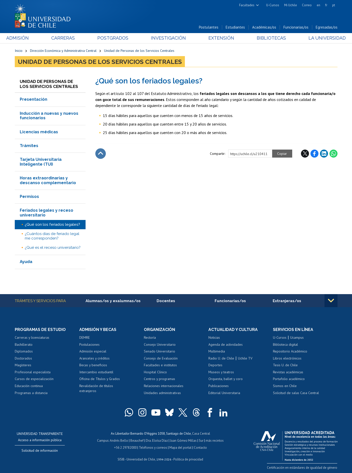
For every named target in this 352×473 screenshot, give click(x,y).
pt (333, 5)
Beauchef (137, 440)
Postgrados (115, 38)
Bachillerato (24, 344)
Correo (307, 5)
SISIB (121, 459)
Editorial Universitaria (224, 393)
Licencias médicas (39, 132)
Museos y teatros (221, 372)
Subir (100, 153)
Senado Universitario (159, 351)
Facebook (314, 153)
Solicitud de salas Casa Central (296, 393)
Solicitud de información (40, 450)
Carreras (68, 38)
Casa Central (201, 433)
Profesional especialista (33, 372)
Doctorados (23, 358)
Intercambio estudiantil (96, 372)
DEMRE (84, 337)
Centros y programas (159, 379)
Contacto (200, 447)
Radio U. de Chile (221, 358)
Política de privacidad (188, 459)
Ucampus (297, 337)
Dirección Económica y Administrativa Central (63, 51)
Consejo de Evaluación (161, 358)
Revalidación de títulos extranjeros (96, 388)
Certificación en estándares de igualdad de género (302, 468)
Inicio (19, 51)
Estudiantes (235, 27)
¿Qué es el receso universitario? (53, 247)
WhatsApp (333, 153)
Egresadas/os (326, 27)
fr (326, 5)
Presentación (33, 99)
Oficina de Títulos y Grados (99, 379)
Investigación (168, 38)
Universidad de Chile (141, 459)
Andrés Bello (119, 440)
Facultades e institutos (160, 365)
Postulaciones (89, 344)
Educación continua (29, 386)
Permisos (29, 196)
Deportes (215, 365)
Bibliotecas (265, 38)
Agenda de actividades (225, 344)
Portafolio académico (289, 379)
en (318, 5)
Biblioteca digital (285, 344)
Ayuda (26, 261)
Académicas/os (264, 27)
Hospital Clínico (155, 372)
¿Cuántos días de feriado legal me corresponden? (52, 235)
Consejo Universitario (160, 344)
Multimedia (216, 351)
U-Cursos (272, 5)
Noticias (214, 337)
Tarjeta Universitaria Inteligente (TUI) (41, 161)
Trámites (29, 145)
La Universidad (318, 38)
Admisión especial (92, 351)
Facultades (246, 5)
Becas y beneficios (93, 365)
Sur (201, 440)
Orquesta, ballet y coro (225, 379)
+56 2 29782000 (125, 447)
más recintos (215, 440)
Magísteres (23, 365)
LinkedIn (324, 153)
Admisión (26, 38)
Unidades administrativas (162, 393)
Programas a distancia (31, 393)
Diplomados (24, 351)
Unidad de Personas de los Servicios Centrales (139, 51)
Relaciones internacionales (163, 386)
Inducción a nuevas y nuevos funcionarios (49, 115)
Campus (103, 440)
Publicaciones (218, 386)
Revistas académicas (288, 372)
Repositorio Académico (290, 351)
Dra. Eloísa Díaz (157, 440)
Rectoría (150, 337)
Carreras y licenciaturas (32, 337)
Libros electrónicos (287, 358)
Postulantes (208, 27)
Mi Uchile (290, 5)
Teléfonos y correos (153, 447)
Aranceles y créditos (94, 358)
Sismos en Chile (285, 386)
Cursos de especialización (34, 379)
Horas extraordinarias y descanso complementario (48, 180)
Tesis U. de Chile (285, 365)
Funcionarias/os (295, 27)
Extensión (218, 38)
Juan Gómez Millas (183, 440)
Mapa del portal (180, 447)
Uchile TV (245, 358)
